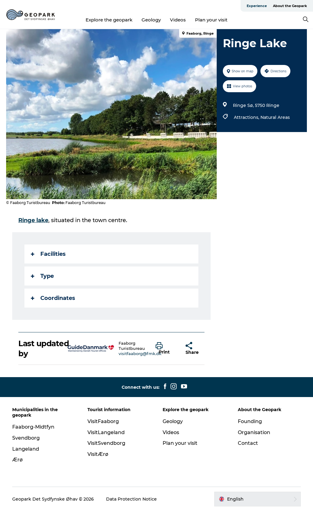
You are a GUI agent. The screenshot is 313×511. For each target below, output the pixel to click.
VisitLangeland (106, 432)
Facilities (48, 254)
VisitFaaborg (103, 421)
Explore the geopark (109, 20)
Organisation (254, 432)
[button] (166, 348)
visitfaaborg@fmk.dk (140, 353)
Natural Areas (275, 117)
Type (42, 276)
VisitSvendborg (106, 443)
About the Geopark (290, 6)
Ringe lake (33, 220)
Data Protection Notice (131, 499)
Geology (151, 20)
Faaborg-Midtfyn (33, 427)
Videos (178, 20)
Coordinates (53, 298)
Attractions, (247, 117)
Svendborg (26, 438)
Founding (250, 421)
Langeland (25, 449)
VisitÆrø (97, 454)
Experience (257, 6)
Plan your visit (211, 20)
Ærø (17, 460)
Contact (248, 443)
